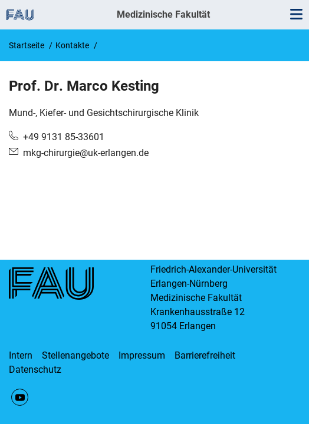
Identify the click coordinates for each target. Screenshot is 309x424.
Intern (20, 355)
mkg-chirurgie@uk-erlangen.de (86, 152)
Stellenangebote (75, 355)
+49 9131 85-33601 (63, 137)
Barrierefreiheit (205, 355)
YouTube (19, 397)
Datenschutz (35, 369)
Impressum (142, 355)
